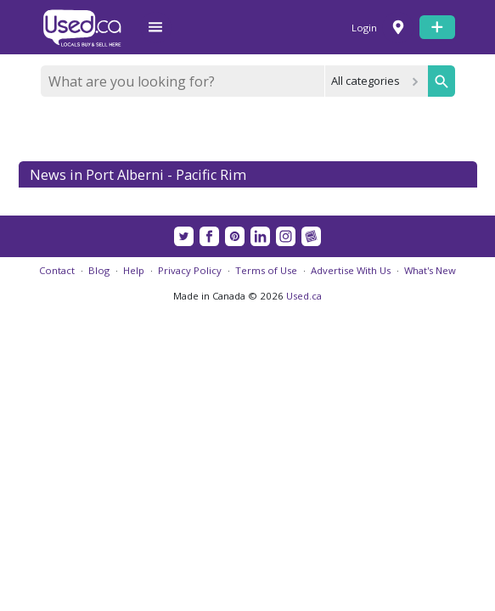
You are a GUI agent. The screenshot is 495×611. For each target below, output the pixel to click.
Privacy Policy (190, 270)
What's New (430, 270)
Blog (99, 270)
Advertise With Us (351, 270)
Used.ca (304, 295)
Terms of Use (266, 270)
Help (133, 270)
